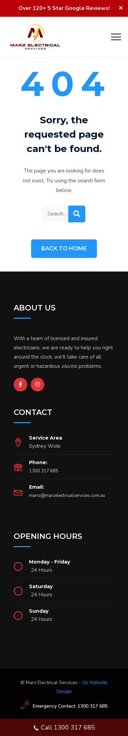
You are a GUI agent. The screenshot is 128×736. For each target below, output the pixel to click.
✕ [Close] (120, 8)
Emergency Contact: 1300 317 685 (70, 706)
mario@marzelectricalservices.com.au (67, 495)
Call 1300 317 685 (64, 728)
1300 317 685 (43, 471)
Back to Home (64, 248)
